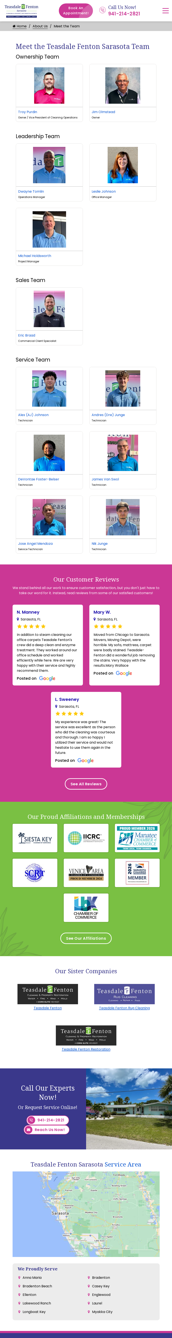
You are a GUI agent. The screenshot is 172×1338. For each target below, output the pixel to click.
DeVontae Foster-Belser (38, 479)
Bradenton (101, 1277)
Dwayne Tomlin (31, 191)
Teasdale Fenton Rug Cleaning (124, 1008)
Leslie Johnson (104, 191)
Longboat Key (34, 1311)
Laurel (97, 1303)
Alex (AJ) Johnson (33, 414)
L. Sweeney (67, 699)
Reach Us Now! (45, 1130)
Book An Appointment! (78, 10)
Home (20, 26)
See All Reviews (86, 784)
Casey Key (101, 1286)
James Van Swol (105, 479)
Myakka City (102, 1311)
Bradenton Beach (37, 1286)
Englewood (101, 1294)
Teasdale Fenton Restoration (86, 1049)
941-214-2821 (124, 13)
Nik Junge (100, 543)
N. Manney (28, 612)
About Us (40, 26)
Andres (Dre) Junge (108, 414)
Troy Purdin (27, 111)
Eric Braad (26, 335)
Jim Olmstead (103, 111)
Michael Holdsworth (34, 255)
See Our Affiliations (86, 938)
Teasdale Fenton (48, 1008)
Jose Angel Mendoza (35, 543)
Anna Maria (32, 1277)
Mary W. (102, 612)
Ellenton (29, 1294)
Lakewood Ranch (37, 1303)
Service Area (123, 1164)
